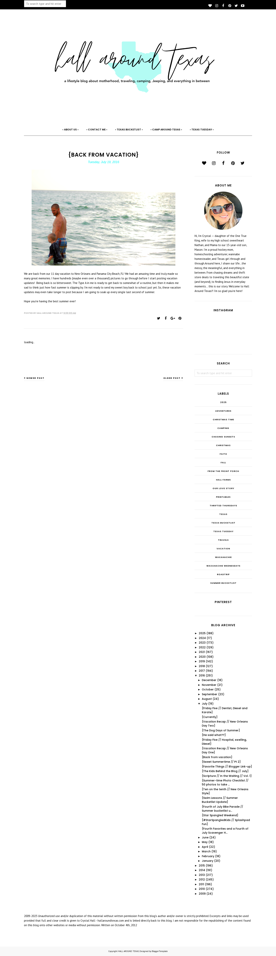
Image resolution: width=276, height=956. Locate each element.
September (209, 694)
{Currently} (210, 717)
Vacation (223, 548)
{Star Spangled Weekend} (220, 815)
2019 (202, 661)
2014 (202, 870)
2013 (202, 875)
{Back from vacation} (217, 757)
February (208, 856)
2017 (202, 671)
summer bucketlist (223, 582)
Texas (223, 514)
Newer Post (35, 378)
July (204, 704)
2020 (202, 657)
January (207, 861)
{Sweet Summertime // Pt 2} (221, 762)
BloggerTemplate (160, 951)
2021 (202, 652)
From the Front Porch (223, 471)
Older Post (172, 378)
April (205, 847)
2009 (202, 894)
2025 (223, 402)
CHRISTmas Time (223, 419)
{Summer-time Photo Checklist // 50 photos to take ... (225, 782)
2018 (202, 666)
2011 (201, 884)
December (209, 680)
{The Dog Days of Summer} (221, 730)
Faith (223, 453)
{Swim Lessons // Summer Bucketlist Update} (220, 800)
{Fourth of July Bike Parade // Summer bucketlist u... (222, 809)
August (207, 699)
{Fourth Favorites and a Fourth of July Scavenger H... (225, 831)
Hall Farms (223, 479)
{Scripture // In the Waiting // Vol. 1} (227, 776)
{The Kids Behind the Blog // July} (225, 771)
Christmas (223, 445)
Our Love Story (223, 488)
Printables (223, 496)
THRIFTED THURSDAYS (223, 505)
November (209, 685)
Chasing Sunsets (223, 436)
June (205, 837)
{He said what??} (214, 735)
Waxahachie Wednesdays (223, 565)
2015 (202, 865)
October (208, 689)
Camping (223, 428)
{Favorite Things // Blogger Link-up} (227, 766)
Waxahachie (223, 557)
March (206, 851)
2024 (202, 638)
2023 (202, 643)
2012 (202, 879)
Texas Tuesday (223, 531)
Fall (223, 462)
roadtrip (223, 574)
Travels (223, 539)
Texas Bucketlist (223, 522)
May (205, 842)
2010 (202, 889)
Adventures (223, 410)
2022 (202, 647)
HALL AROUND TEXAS (128, 951)
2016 (202, 675)
